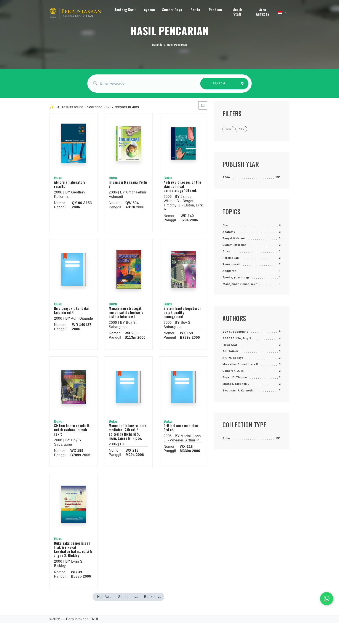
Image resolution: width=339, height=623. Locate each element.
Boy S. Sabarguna (235, 331)
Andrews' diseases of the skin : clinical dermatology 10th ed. (182, 186)
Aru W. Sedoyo (233, 357)
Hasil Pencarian (177, 44)
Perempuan (230, 257)
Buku (226, 438)
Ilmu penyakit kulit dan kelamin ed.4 (72, 310)
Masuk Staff (237, 12)
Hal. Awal (104, 597)
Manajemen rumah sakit (240, 284)
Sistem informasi (235, 244)
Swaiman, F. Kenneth (238, 390)
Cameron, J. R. (233, 370)
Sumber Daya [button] (172, 9)
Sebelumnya (128, 597)
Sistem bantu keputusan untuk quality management (182, 312)
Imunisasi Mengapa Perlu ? (128, 184)
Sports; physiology (236, 277)
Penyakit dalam (233, 238)
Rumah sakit (231, 264)
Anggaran (229, 270)
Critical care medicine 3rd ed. (181, 427)
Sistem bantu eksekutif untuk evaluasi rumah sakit (72, 429)
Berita (195, 9)
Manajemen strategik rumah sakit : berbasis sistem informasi (126, 312)
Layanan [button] (148, 9)
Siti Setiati (230, 351)
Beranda (157, 44)
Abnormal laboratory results (70, 184)
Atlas (226, 251)
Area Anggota (262, 12)
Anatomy (228, 231)
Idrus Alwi (229, 344)
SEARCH (218, 85)
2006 (226, 177)
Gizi (225, 225)
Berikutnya (153, 597)
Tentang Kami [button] (125, 9)
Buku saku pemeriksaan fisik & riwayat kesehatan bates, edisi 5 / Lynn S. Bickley (73, 549)
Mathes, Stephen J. (236, 383)
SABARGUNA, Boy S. (237, 338)
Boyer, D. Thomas (235, 377)
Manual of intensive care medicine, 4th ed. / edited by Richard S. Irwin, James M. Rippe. (128, 432)
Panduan (215, 9)
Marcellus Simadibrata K (240, 364)
